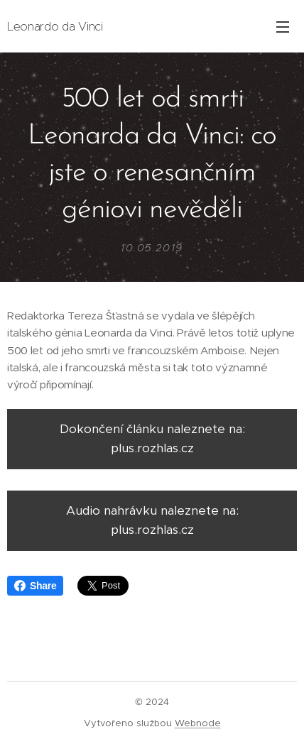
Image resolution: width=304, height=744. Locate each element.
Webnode (198, 723)
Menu (282, 27)
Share (35, 585)
